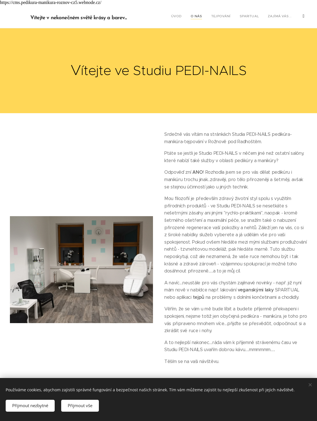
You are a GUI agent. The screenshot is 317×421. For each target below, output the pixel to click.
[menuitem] (245, 17)
